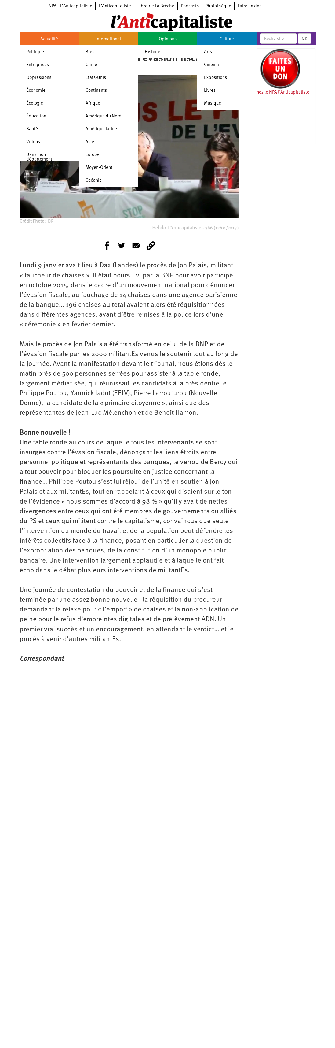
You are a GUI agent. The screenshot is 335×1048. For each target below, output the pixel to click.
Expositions (215, 78)
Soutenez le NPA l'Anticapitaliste (277, 92)
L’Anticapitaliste (115, 6)
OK (304, 38)
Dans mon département (39, 157)
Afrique (93, 103)
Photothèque (218, 6)
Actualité (49, 39)
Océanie (94, 180)
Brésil (91, 52)
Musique (212, 103)
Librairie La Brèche (155, 6)
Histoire (152, 52)
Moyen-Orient (99, 167)
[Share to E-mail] (136, 246)
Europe (93, 155)
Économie (36, 90)
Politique (35, 52)
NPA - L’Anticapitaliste (70, 6)
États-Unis (96, 78)
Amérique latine (101, 129)
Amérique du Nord (104, 116)
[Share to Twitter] (121, 246)
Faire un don (250, 6)
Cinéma (211, 65)
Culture (227, 39)
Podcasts (190, 6)
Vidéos (33, 142)
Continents (96, 90)
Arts (208, 52)
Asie (90, 142)
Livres (210, 90)
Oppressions (38, 78)
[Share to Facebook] (107, 246)
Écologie (34, 103)
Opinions (168, 39)
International (108, 39)
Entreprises (37, 65)
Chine (91, 65)
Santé (32, 129)
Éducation (36, 116)
